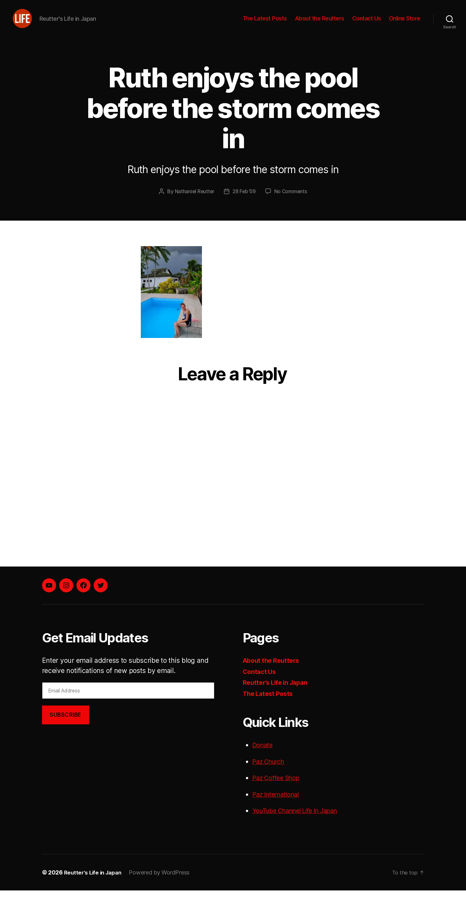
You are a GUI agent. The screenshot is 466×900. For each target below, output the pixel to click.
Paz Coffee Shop (278, 787)
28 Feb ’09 (244, 201)
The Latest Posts (265, 23)
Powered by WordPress (163, 882)
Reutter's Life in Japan (94, 882)
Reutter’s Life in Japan (278, 692)
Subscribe (65, 724)
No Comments (291, 201)
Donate (263, 754)
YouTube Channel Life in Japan (300, 820)
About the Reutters (319, 23)
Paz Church (270, 771)
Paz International (278, 804)
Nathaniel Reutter (193, 201)
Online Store (404, 23)
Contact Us (366, 23)
